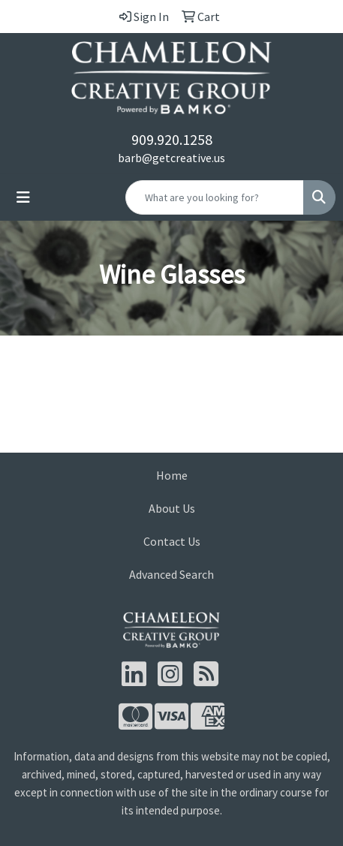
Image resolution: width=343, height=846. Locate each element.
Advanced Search (171, 574)
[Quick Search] (214, 197)
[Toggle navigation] (23, 197)
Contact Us (171, 541)
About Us (172, 508)
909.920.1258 (171, 139)
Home (172, 475)
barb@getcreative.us (171, 157)
